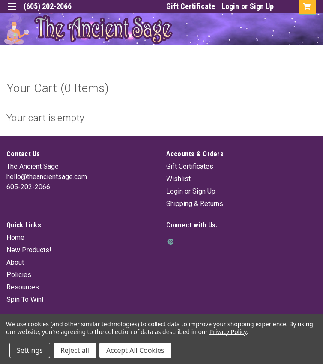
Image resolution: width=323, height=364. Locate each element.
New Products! (28, 250)
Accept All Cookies (135, 350)
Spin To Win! (25, 299)
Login (230, 6)
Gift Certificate (190, 6)
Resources (22, 287)
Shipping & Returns (194, 204)
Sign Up (262, 6)
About (15, 262)
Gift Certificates (189, 166)
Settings (30, 350)
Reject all (74, 350)
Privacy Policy (228, 332)
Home (15, 237)
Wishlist (178, 179)
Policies (18, 275)
